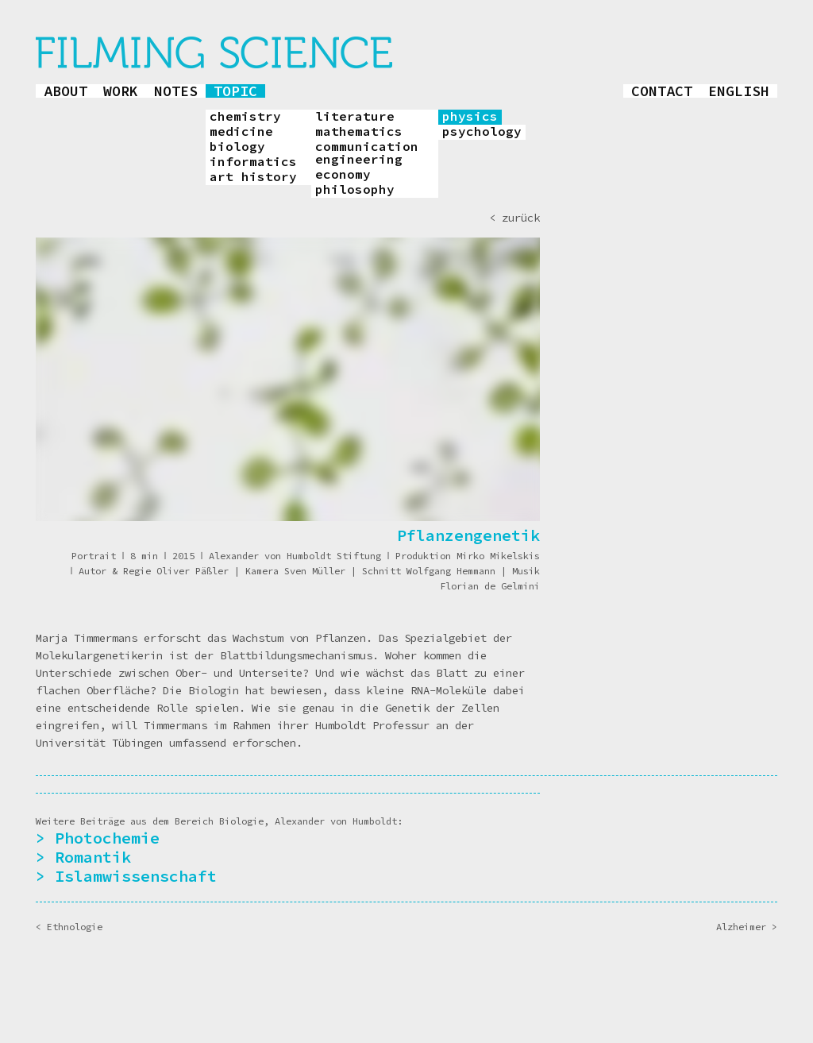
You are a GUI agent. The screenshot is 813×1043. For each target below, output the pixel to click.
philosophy (355, 190)
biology (237, 147)
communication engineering (366, 153)
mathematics (359, 132)
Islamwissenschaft (136, 876)
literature (355, 117)
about (65, 91)
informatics (253, 162)
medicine (241, 132)
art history (253, 177)
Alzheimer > (746, 927)
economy (343, 175)
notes (176, 91)
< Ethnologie (69, 927)
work (120, 91)
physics (470, 117)
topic (235, 91)
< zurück (514, 218)
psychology (482, 132)
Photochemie (107, 838)
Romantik (93, 857)
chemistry (245, 117)
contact (661, 91)
